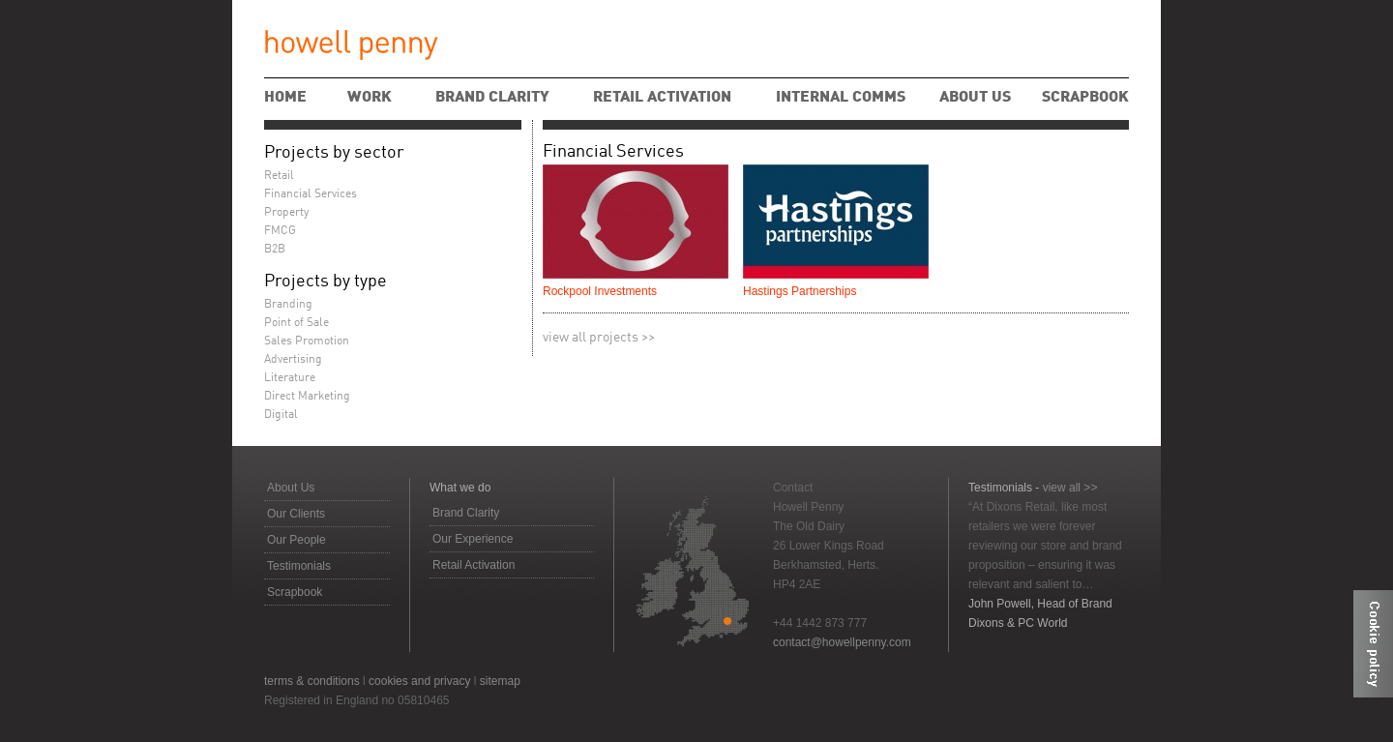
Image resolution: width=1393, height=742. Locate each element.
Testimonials (299, 566)
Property (286, 213)
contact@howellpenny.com (842, 642)
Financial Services (613, 152)
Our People (296, 540)
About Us (975, 97)
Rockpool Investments (600, 291)
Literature (289, 378)
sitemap (500, 681)
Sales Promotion (306, 341)
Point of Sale (296, 323)
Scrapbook (1085, 97)
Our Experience (472, 539)
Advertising (293, 360)
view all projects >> (599, 337)
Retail (279, 176)
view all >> (1070, 487)
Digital (281, 415)
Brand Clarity (492, 97)
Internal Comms (840, 97)
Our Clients (296, 513)
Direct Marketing (307, 396)
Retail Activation (662, 97)
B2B (274, 249)
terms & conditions (312, 681)
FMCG (280, 231)
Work (369, 97)
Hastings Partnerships (799, 291)
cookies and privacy (419, 681)
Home (285, 97)
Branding (288, 305)
